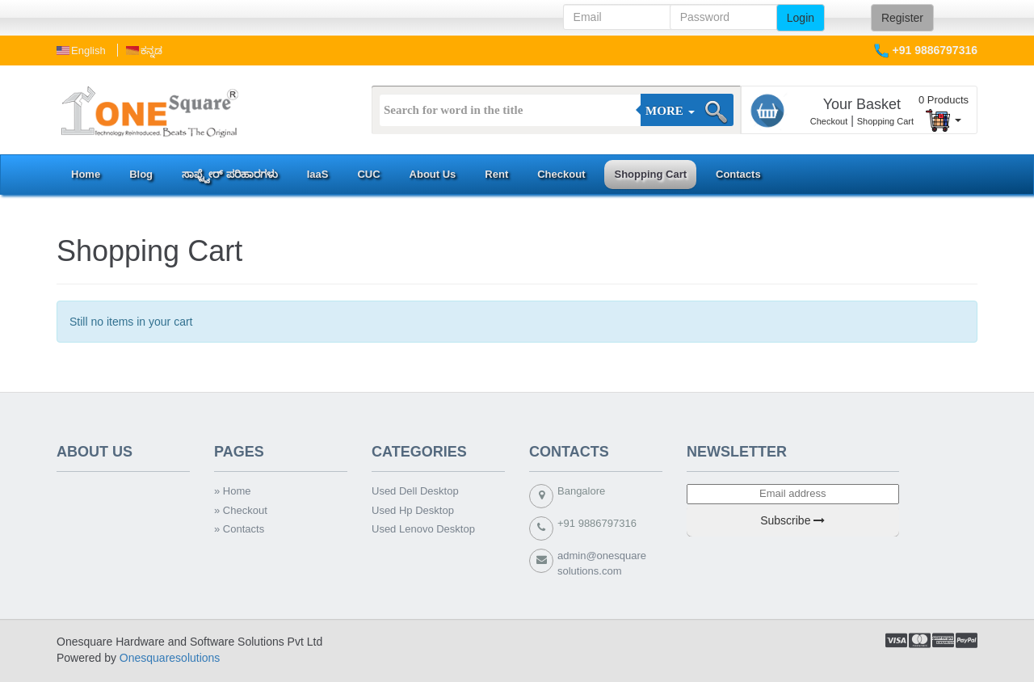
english (88, 50)
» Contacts (239, 529)
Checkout (828, 121)
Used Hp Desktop (413, 510)
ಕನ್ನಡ (151, 50)
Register (902, 17)
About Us (433, 174)
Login (800, 17)
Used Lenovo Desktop (423, 529)
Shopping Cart (885, 121)
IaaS (318, 174)
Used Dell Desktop (415, 491)
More (669, 110)
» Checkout (240, 510)
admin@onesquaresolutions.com (601, 563)
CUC (368, 174)
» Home (232, 491)
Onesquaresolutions (170, 657)
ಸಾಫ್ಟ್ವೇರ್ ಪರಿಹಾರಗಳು (230, 174)
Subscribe (792, 520)
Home (85, 174)
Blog (141, 174)
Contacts (738, 174)
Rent (496, 174)
